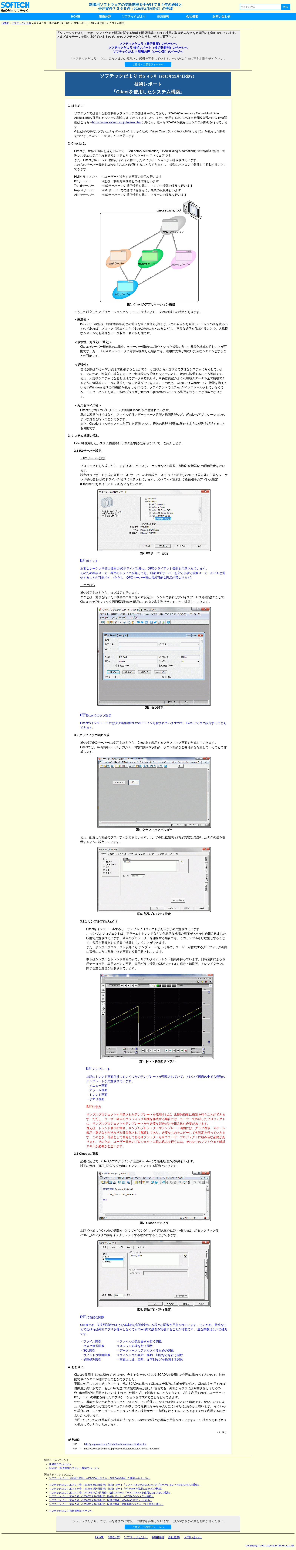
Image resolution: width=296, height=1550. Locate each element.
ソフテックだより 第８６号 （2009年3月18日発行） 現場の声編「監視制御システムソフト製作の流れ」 (106, 1504)
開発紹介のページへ (60, 1464)
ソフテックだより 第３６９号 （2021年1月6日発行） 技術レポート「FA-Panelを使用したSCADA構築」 (106, 1488)
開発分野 (105, 16)
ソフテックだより (134, 16)
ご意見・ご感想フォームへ (148, 64)
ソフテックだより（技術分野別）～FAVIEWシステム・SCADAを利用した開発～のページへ (99, 1478)
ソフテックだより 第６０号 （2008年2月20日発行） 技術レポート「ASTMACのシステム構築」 (101, 1496)
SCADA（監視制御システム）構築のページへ (74, 1468)
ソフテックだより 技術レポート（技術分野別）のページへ (148, 47)
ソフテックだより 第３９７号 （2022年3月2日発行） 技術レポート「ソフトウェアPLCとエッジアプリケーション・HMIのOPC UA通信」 (124, 1484)
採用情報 (163, 16)
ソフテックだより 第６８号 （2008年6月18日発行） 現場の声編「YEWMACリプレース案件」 (100, 1500)
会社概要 (192, 16)
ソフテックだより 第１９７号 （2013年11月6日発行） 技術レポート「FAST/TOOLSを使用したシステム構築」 (110, 1492)
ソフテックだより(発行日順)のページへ (70, 1510)
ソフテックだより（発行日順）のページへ (148, 43)
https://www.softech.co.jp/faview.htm (116, 122)
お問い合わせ (221, 16)
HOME (75, 16)
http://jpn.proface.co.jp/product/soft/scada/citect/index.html (115, 1444)
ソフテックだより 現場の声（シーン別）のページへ (148, 51)
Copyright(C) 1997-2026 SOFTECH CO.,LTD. (270, 1545)
